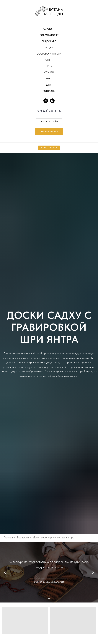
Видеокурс (49, 41)
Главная (8, 537)
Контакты (49, 91)
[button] (49, 131)
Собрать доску (49, 35)
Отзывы (49, 72)
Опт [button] (48, 59)
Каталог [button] (48, 28)
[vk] (45, 100)
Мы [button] (48, 78)
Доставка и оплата (49, 53)
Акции (49, 47)
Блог (49, 84)
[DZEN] (52, 100)
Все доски (23, 537)
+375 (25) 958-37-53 (49, 110)
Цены (49, 66)
